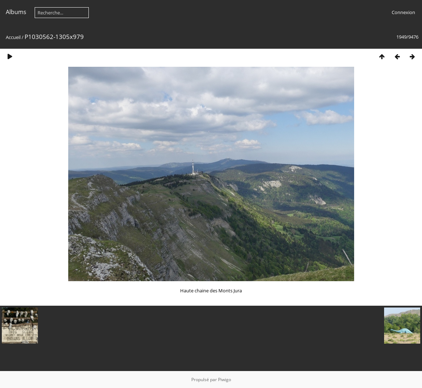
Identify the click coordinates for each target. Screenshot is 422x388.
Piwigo (224, 379)
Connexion (403, 12)
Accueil (13, 37)
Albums (16, 12)
